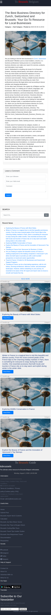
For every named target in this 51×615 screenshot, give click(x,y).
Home (2, 509)
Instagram (4, 553)
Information (4, 476)
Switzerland (42, 58)
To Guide (25, 462)
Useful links (4, 503)
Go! (46, 215)
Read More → (7, 318)
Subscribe (23, 609)
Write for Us (4, 578)
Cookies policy (10, 491)
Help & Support (5, 562)
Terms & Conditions (7, 488)
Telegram (4, 559)
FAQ (17, 491)
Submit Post (4, 512)
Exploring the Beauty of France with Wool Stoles (21, 228)
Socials (2, 544)
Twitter (3, 556)
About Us (3, 571)
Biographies (4, 541)
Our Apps (3, 581)
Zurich (36, 58)
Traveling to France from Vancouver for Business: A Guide (24, 249)
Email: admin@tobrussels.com (10, 499)
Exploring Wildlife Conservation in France (19, 243)
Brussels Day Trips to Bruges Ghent (12, 525)
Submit (8, 195)
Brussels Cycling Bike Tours (9, 528)
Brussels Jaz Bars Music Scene (11, 522)
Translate (3, 590)
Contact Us (4, 568)
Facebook (4, 550)
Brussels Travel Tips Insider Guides (12, 531)
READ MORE (25, 279)
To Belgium (27, 1)
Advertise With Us (6, 574)
